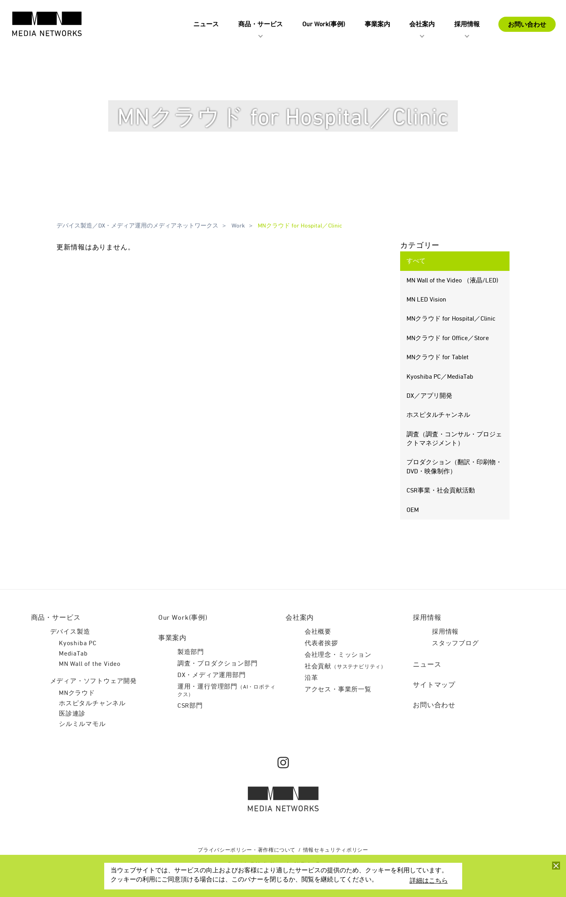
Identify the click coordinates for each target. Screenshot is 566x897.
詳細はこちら (429, 881)
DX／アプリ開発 (429, 396)
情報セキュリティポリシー (335, 850)
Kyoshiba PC (78, 643)
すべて (415, 261)
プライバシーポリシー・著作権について (247, 850)
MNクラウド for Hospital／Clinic (300, 226)
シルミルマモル (82, 724)
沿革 (311, 678)
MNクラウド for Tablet (437, 357)
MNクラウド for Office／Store (447, 338)
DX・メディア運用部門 (211, 675)
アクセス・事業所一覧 (338, 690)
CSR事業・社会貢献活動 (440, 491)
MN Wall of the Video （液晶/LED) (452, 281)
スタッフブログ (455, 643)
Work (238, 226)
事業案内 (172, 638)
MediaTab (73, 654)
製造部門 (190, 652)
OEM (412, 510)
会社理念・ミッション (338, 655)
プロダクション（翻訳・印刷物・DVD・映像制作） (454, 467)
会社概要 (318, 632)
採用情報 (445, 632)
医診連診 (72, 714)
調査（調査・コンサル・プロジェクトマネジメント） (454, 439)
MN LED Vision (426, 300)
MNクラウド (77, 693)
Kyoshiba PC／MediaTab (439, 377)
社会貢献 (345, 667)
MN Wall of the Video (90, 664)
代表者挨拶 (321, 643)
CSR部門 (190, 706)
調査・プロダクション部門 (217, 664)
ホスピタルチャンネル (438, 415)
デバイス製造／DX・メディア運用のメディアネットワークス (137, 226)
